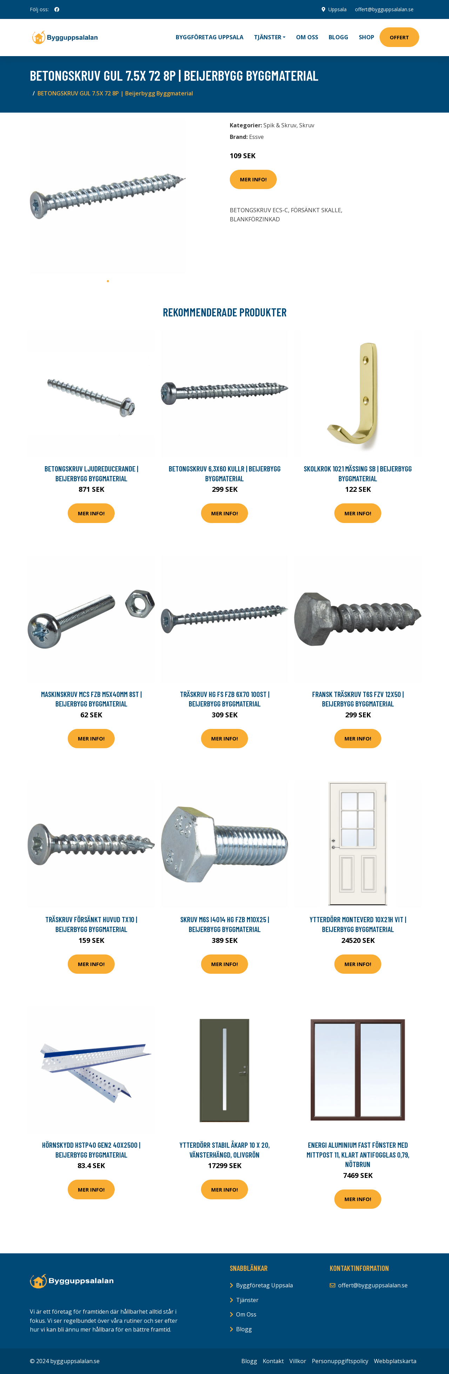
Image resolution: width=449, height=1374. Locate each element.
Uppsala (337, 9)
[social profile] (57, 9)
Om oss (307, 37)
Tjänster (247, 1300)
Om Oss (246, 1314)
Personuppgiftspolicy (340, 1361)
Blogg (338, 37)
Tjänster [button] (267, 37)
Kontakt (273, 1361)
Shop (366, 37)
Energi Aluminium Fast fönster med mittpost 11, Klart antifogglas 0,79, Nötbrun (358, 1154)
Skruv (306, 125)
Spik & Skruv (279, 125)
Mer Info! (253, 179)
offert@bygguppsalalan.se (384, 9)
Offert (399, 37)
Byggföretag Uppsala (209, 37)
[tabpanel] (108, 196)
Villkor (297, 1361)
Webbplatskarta (395, 1361)
